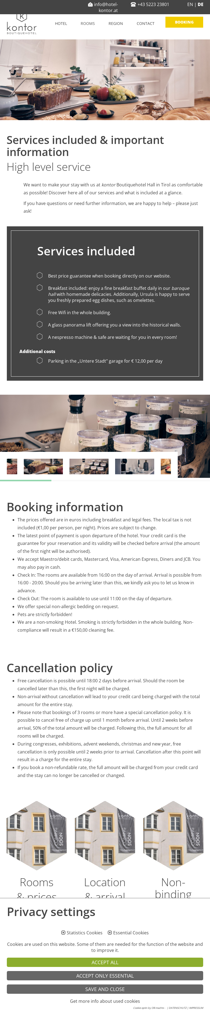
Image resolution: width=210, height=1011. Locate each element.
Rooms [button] (88, 23)
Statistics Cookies (85, 943)
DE (200, 4)
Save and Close (105, 999)
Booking (184, 22)
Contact (145, 23)
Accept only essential (105, 986)
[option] (105, 436)
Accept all (105, 973)
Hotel (61, 23)
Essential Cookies (131, 943)
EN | (192, 4)
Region (116, 23)
